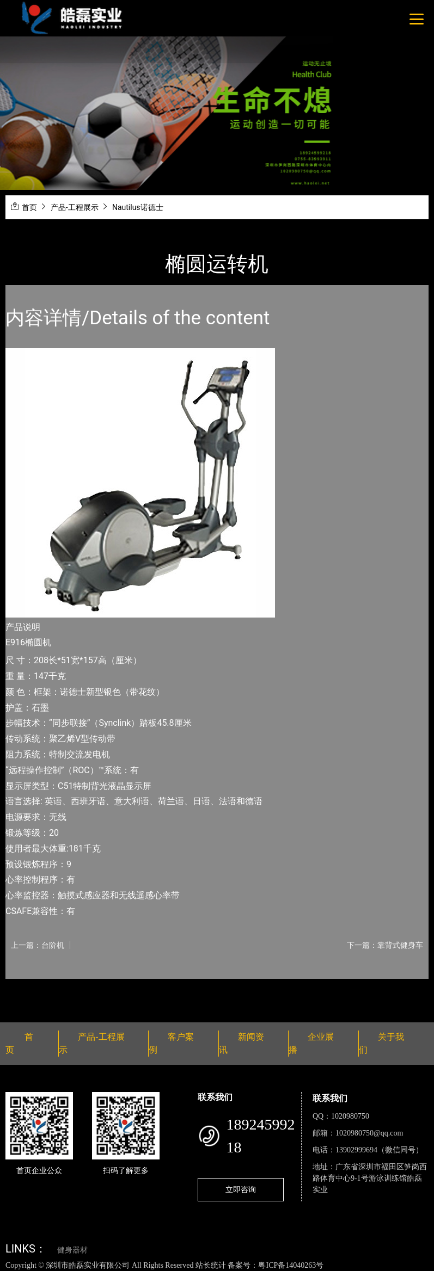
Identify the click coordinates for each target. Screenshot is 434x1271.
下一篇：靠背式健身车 (385, 945)
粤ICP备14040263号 (290, 1265)
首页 (29, 207)
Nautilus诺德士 (137, 207)
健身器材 (72, 1250)
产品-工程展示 (75, 207)
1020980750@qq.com (369, 1133)
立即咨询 (240, 1189)
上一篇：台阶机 (37, 945)
